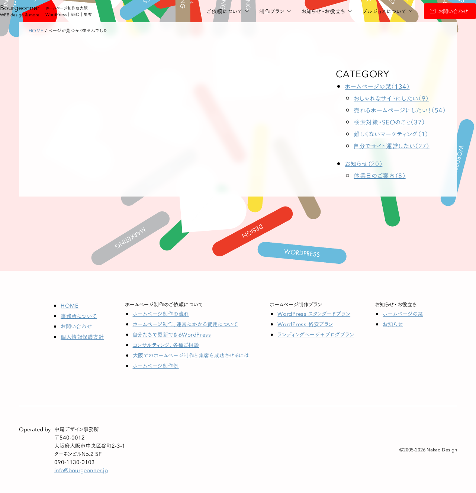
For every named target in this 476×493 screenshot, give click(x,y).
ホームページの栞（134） (377, 86)
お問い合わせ (427, 11)
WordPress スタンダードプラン (313, 313)
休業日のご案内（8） (379, 175)
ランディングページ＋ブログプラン (315, 334)
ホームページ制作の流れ (161, 313)
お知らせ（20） (363, 163)
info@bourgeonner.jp (81, 470)
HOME (69, 305)
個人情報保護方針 (82, 337)
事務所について (79, 316)
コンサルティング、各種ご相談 (166, 345)
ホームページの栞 (403, 313)
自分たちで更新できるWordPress (172, 334)
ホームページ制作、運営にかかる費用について (185, 324)
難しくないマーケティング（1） (391, 133)
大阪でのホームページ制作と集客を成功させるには (191, 355)
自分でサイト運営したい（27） (392, 145)
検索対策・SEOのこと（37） (389, 121)
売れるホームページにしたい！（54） (400, 109)
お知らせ (393, 324)
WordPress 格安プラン (305, 324)
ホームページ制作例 (156, 365)
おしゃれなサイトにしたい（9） (391, 98)
